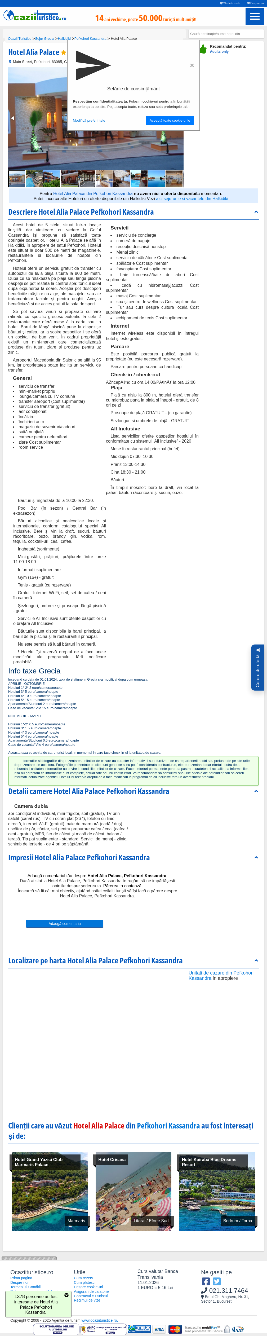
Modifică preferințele (89, 120)
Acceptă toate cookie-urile (170, 120)
